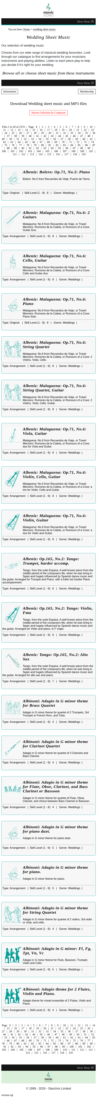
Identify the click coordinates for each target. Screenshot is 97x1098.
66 (33, 142)
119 (83, 154)
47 (81, 136)
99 (88, 148)
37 (8, 136)
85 (79, 145)
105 (47, 151)
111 (15, 154)
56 (54, 139)
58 (69, 139)
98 (81, 148)
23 (92, 129)
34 (79, 132)
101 (12, 151)
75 (5, 145)
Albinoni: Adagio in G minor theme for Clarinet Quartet (55, 743)
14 (26, 129)
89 (15, 148)
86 (86, 145)
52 (25, 139)
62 (4, 142)
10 (91, 126)
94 (52, 148)
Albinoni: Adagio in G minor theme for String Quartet (55, 910)
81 (49, 145)
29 (42, 132)
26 (20, 132)
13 (19, 129)
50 (10, 139)
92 (37, 148)
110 (91, 151)
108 (73, 151)
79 (35, 145)
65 (26, 142)
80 (42, 145)
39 (22, 136)
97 (74, 148)
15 (33, 129)
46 (74, 136)
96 (67, 148)
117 (66, 154)
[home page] (48, 9)
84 (71, 145)
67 (41, 142)
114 (40, 154)
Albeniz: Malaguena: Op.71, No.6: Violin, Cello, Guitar (54, 474)
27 (27, 132)
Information (9, 91)
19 (63, 129)
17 (48, 129)
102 (21, 151)
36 (93, 132)
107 (65, 151)
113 (32, 154)
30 (49, 132)
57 (61, 139)
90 (22, 148)
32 (64, 132)
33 (71, 132)
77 (20, 145)
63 (11, 142)
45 (67, 136)
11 (4, 129)
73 (85, 142)
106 (56, 151)
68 (48, 142)
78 (27, 145)
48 (88, 136)
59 (76, 139)
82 (57, 145)
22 (85, 129)
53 (32, 139)
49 (3, 139)
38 (15, 136)
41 (37, 136)
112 (23, 154)
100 (4, 151)
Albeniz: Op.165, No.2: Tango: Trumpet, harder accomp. (51, 561)
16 (41, 129)
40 (30, 136)
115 (49, 154)
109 (82, 151)
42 (44, 136)
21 (77, 129)
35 (86, 132)
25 (13, 132)
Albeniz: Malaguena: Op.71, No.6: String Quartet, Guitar (54, 387)
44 (59, 136)
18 (55, 129)
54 (40, 139)
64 (19, 142)
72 (77, 142)
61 (91, 139)
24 (5, 132)
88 (8, 148)
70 (63, 142)
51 (17, 139)
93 (44, 148)
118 (75, 154)
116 (58, 154)
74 (92, 142)
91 (30, 148)
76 (13, 145)
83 (64, 145)
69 (56, 142)
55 (47, 139)
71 (70, 142)
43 (52, 136)
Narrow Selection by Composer (48, 112)
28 (35, 132)
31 (57, 132)
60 (84, 139)
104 (39, 151)
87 (93, 145)
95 (59, 148)
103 (30, 151)
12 (11, 129)
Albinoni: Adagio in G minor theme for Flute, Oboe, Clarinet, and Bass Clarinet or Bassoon (55, 786)
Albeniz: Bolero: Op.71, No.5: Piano (56, 172)
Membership (87, 91)
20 (70, 129)
